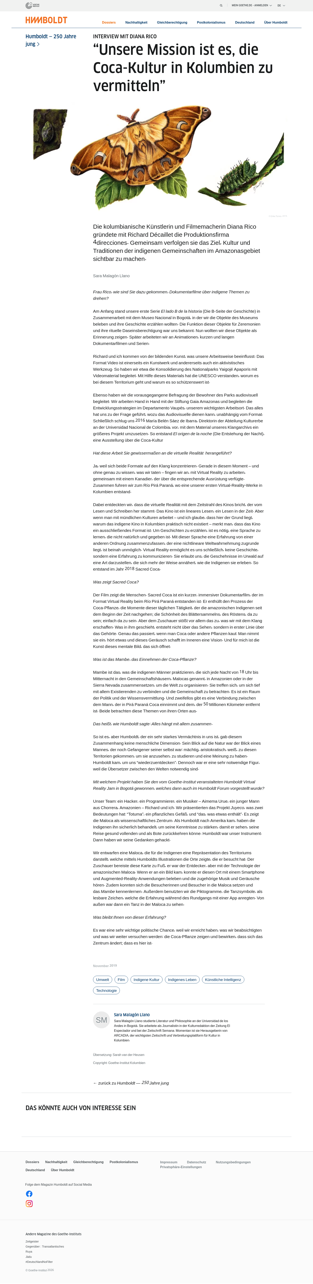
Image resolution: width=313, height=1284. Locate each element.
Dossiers (109, 22)
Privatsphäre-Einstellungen (181, 1167)
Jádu (29, 1257)
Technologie (107, 990)
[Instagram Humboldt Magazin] (90, 1205)
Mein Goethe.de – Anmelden (252, 5)
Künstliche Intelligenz (228, 979)
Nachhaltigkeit (136, 22)
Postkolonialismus (211, 22)
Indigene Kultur (148, 979)
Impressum (168, 1162)
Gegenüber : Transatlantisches (45, 1247)
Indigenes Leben (185, 979)
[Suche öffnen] (221, 5)
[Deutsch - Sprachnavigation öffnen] (281, 6)
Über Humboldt (275, 22)
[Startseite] (32, 5)
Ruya (29, 1252)
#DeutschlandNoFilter (39, 1262)
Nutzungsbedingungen (233, 1162)
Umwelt (103, 979)
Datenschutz (196, 1162)
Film (122, 979)
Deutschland (244, 22)
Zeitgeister (32, 1242)
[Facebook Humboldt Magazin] (90, 1195)
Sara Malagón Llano (132, 1015)
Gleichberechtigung (172, 22)
